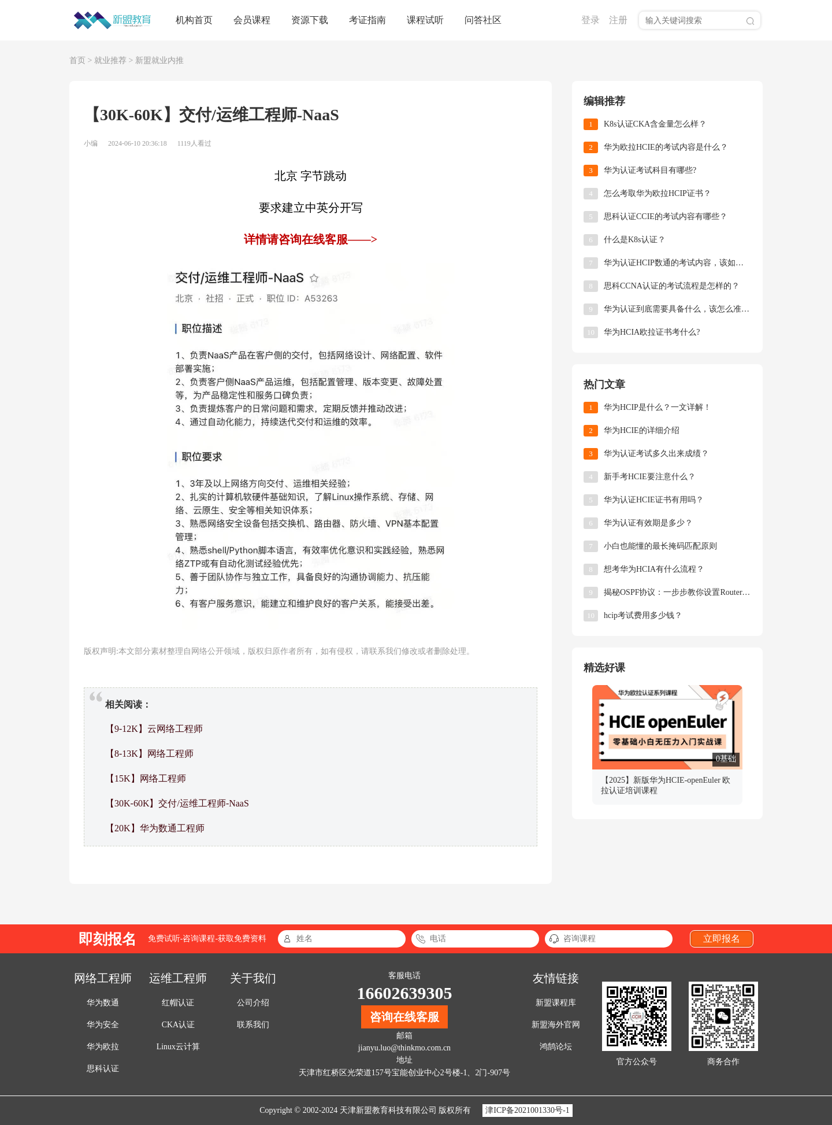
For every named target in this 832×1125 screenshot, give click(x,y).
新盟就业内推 (159, 60)
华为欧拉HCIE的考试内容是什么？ (666, 147)
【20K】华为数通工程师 (155, 828)
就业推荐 (110, 60)
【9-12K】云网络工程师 (154, 729)
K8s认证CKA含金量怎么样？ (655, 124)
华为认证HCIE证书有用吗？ (654, 499)
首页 (77, 60)
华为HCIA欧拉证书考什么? (652, 332)
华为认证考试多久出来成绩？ (656, 453)
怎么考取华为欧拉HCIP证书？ (657, 193)
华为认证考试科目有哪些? (650, 170)
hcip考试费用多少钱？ (643, 615)
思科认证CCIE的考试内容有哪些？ (665, 216)
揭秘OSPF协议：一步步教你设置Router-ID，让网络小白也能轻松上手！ (677, 592)
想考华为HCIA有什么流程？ (654, 569)
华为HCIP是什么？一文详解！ (657, 407)
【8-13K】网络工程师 (149, 753)
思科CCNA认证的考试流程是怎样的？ (672, 286)
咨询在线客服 (404, 1017)
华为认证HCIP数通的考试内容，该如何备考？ (677, 262)
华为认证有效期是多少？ (648, 523)
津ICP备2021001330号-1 (527, 1110)
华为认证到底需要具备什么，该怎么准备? (677, 309)
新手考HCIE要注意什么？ (650, 476)
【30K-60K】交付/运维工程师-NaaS (177, 803)
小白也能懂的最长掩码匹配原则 (660, 546)
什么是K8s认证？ (635, 239)
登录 (590, 20)
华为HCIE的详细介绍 (641, 430)
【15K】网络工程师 (145, 778)
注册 (618, 20)
